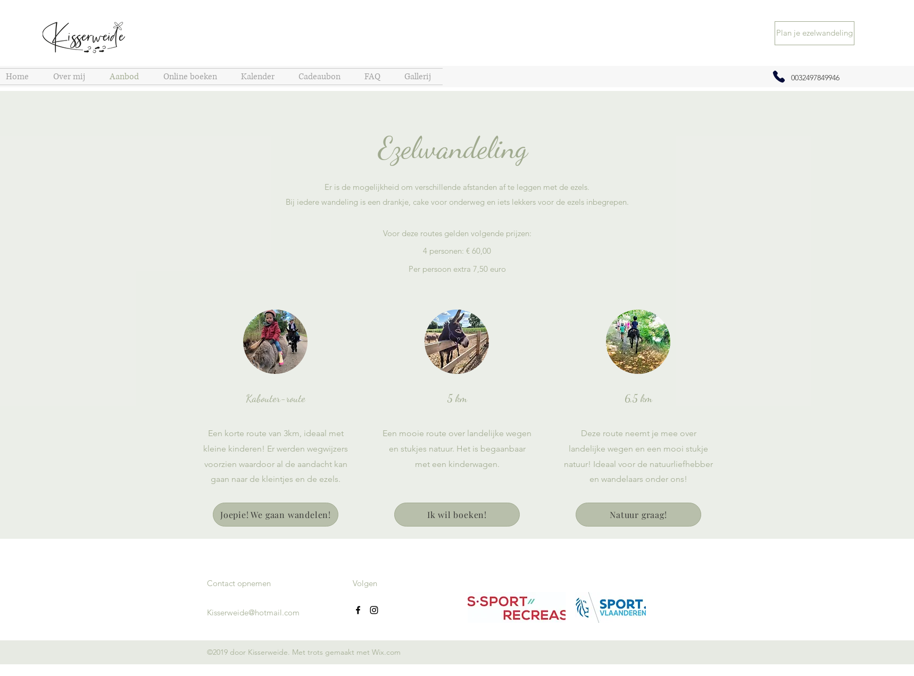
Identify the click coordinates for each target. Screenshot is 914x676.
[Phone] (779, 77)
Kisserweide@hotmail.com (253, 612)
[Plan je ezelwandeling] (814, 33)
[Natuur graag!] (638, 515)
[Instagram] (374, 610)
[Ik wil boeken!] (457, 515)
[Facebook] (358, 610)
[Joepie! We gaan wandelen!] (275, 515)
